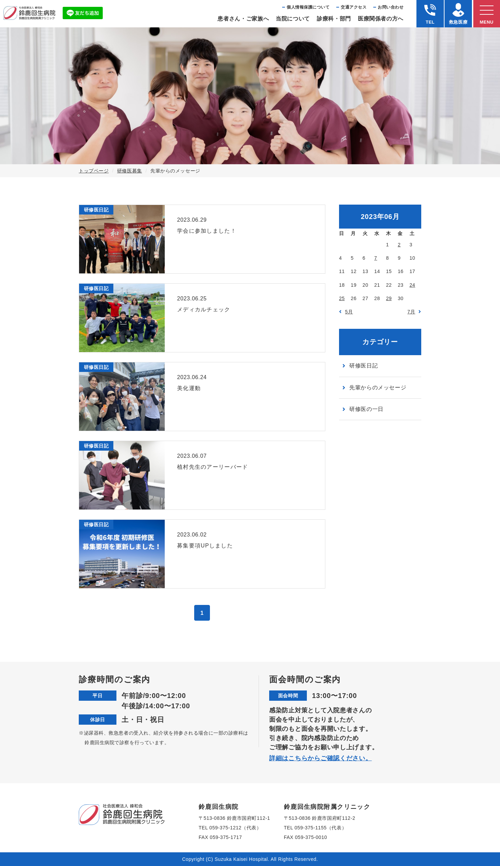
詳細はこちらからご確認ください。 (320, 758)
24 (412, 285)
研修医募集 (129, 170)
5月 (349, 311)
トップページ (94, 170)
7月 (411, 311)
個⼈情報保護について (308, 7)
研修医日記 (363, 366)
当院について (293, 19)
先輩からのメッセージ (377, 387)
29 (389, 298)
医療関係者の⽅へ (380, 19)
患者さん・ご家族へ (243, 19)
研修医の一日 (366, 409)
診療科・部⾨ (334, 19)
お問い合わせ (390, 7)
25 (342, 298)
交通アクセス (353, 7)
